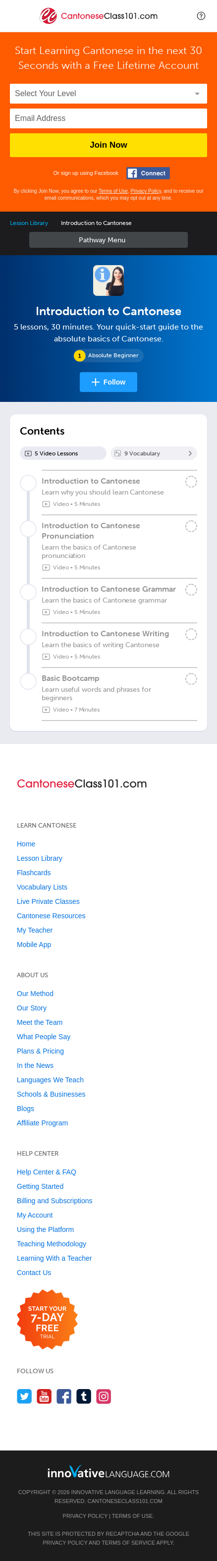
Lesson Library (29, 223)
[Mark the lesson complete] (191, 482)
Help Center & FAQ (46, 1172)
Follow (114, 382)
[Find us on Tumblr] (84, 1396)
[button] (201, 16)
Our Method (35, 994)
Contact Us (34, 1273)
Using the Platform (45, 1229)
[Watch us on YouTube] (44, 1396)
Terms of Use (113, 191)
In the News (35, 1065)
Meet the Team (39, 1022)
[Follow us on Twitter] (24, 1396)
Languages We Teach (50, 1080)
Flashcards (34, 873)
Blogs (25, 1109)
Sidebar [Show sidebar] (108, 240)
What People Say (43, 1037)
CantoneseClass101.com (125, 1501)
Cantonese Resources (51, 916)
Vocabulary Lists (42, 887)
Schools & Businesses (51, 1094)
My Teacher (35, 930)
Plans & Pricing (40, 1051)
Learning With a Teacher (54, 1258)
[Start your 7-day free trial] (47, 1319)
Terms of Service (128, 1543)
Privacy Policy (145, 191)
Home (26, 844)
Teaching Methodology (51, 1244)
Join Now (108, 145)
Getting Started (40, 1186)
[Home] (99, 23)
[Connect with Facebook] (148, 173)
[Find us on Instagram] (103, 1396)
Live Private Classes (48, 901)
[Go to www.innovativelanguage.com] (108, 1471)
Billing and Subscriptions (55, 1201)
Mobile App (34, 944)
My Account (35, 1215)
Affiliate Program (42, 1123)
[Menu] (16, 16)
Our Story (32, 1008)
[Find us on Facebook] (64, 1396)
